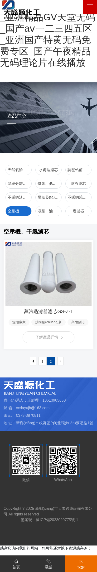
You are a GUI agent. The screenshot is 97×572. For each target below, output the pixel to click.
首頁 (16, 563)
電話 (48, 563)
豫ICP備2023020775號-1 (57, 520)
